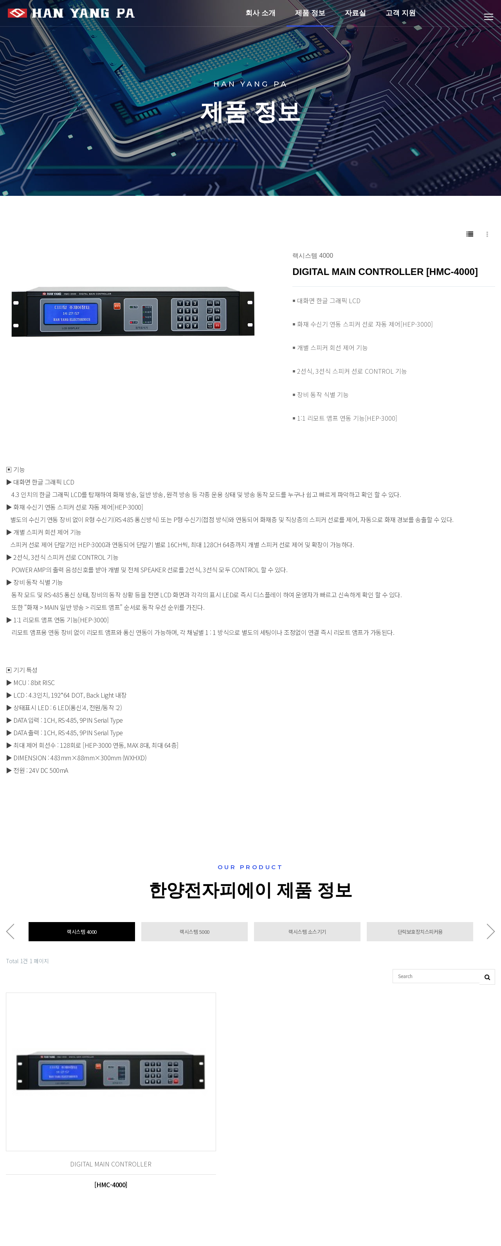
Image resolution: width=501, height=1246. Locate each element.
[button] (254, 256)
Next (491, 934)
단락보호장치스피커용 (420, 934)
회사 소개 (260, 18)
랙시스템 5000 (194, 934)
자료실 (355, 18)
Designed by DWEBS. (310, 1225)
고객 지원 (401, 18)
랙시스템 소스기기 (307, 934)
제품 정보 (310, 18)
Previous (10, 934)
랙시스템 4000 (82, 934)
